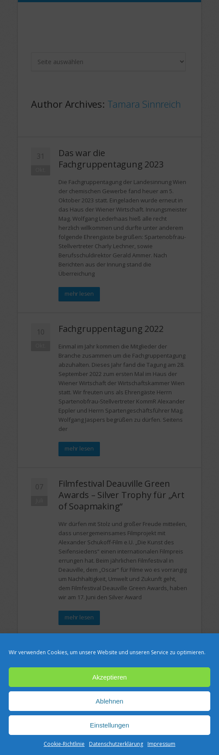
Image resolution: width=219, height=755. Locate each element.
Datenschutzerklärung (116, 744)
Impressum (161, 744)
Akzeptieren (109, 677)
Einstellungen (109, 725)
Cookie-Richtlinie (64, 744)
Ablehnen (109, 701)
